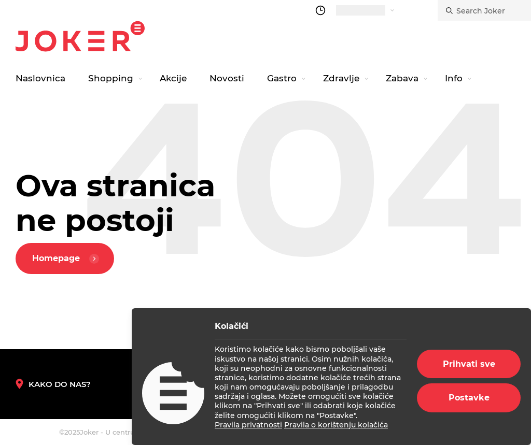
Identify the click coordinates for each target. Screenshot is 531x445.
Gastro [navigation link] (282, 78)
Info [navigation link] (454, 78)
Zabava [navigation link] (402, 78)
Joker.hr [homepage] (80, 36)
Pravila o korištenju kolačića (336, 424)
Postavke (469, 398)
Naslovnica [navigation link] (40, 78)
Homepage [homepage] (67, 259)
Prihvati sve (469, 364)
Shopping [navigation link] (110, 78)
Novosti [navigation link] (226, 78)
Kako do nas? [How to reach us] (53, 384)
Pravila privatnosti (248, 424)
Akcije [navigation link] (173, 78)
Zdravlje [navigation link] (341, 78)
